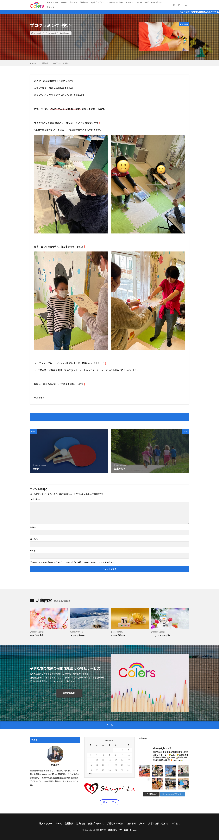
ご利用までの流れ (115, 2)
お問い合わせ (69, 693)
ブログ (139, 2)
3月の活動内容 (37, 635)
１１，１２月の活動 (160, 635)
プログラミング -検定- (61, 63)
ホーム (64, 2)
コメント (35, 499)
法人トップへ (52, 2)
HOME (34, 63)
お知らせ (130, 2)
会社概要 (73, 2)
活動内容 (84, 2)
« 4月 (89, 773)
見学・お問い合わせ (154, 2)
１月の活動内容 (118, 635)
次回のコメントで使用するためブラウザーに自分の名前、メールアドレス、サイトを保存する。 (74, 562)
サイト (33, 551)
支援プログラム (97, 2)
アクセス (50, 7)
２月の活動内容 (77, 635)
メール (34, 539)
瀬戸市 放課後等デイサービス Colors (118, 830)
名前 (33, 528)
